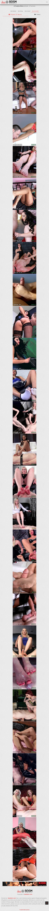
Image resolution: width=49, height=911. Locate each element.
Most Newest (13, 11)
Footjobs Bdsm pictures (25, 909)
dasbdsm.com (28, 894)
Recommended (35, 11)
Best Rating (20, 11)
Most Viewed (27, 11)
